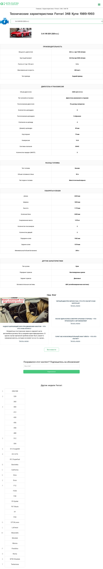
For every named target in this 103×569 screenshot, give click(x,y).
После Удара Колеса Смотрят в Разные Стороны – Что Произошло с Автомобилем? (75, 319)
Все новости (51, 350)
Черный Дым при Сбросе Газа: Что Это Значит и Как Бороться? (75, 302)
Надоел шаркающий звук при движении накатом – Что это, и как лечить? (24, 327)
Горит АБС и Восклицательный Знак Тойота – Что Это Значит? (75, 337)
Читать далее (24, 341)
